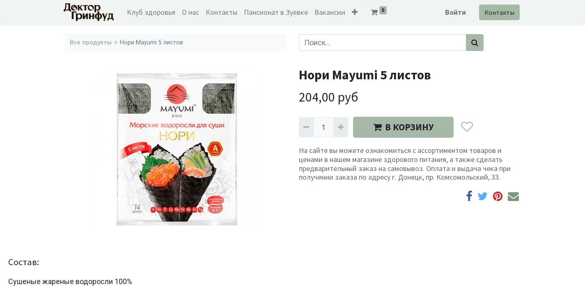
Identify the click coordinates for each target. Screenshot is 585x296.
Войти (454, 12)
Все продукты (91, 42)
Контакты (499, 12)
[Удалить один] (306, 127)
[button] (355, 12)
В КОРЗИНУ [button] (403, 127)
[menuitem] (151, 12)
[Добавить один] (340, 127)
